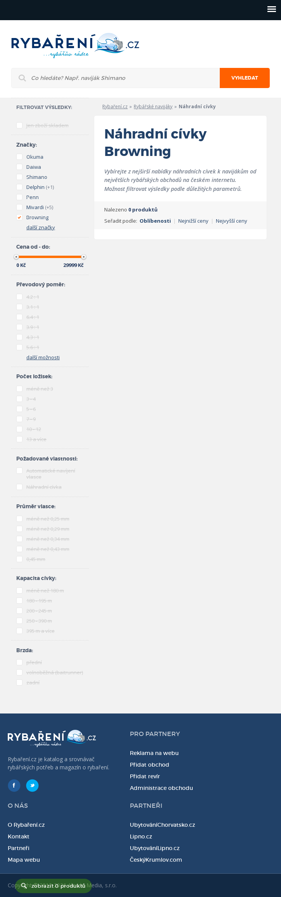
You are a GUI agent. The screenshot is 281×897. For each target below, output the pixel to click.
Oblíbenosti (155, 220)
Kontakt (18, 836)
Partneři (18, 848)
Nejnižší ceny (193, 220)
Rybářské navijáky (153, 106)
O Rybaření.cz (26, 824)
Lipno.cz (141, 836)
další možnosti (43, 357)
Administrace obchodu (161, 787)
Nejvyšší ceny (231, 220)
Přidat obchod (149, 764)
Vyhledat (244, 78)
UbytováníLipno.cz (155, 848)
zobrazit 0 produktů (58, 886)
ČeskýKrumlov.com (156, 859)
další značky (40, 227)
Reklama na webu (154, 753)
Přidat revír (145, 776)
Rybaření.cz (115, 106)
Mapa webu (24, 859)
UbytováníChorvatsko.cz (162, 824)
